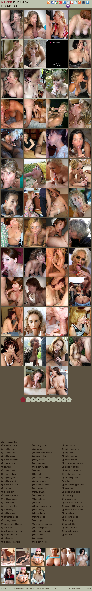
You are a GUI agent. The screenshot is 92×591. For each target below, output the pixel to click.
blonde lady (7, 492)
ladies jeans (38, 513)
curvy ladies (38, 449)
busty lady (7, 510)
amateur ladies (9, 445)
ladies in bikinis (9, 485)
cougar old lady (9, 535)
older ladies (68, 445)
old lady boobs (9, 499)
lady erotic (38, 460)
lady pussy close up (11, 531)
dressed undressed (42, 453)
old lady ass (8, 456)
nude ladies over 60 (72, 463)
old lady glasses (40, 485)
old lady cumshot (41, 445)
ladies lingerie (39, 528)
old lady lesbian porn (42, 524)
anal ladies (7, 449)
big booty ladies (9, 478)
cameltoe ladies (9, 517)
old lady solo (69, 513)
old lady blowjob (9, 495)
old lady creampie (10, 542)
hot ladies (37, 503)
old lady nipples (40, 542)
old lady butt (8, 513)
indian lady (38, 510)
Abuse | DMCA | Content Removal (14, 588)
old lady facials (40, 467)
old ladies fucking (41, 478)
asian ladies (8, 453)
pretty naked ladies (72, 474)
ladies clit (6, 528)
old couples (7, 538)
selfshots (67, 488)
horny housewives (41, 506)
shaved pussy (69, 499)
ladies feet (38, 474)
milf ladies (37, 535)
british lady (7, 503)
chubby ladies (8, 520)
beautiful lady (8, 474)
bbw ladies (7, 467)
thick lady (67, 520)
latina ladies (38, 517)
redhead (67, 481)
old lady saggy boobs (73, 485)
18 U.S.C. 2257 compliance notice (42, 588)
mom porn (37, 538)
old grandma (39, 488)
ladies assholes (9, 460)
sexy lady (67, 495)
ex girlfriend (38, 463)
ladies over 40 (69, 456)
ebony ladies (39, 456)
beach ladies (8, 470)
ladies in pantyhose (72, 470)
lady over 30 (69, 453)
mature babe (8, 463)
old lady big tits (9, 481)
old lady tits (68, 524)
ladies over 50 (69, 460)
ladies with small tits (72, 510)
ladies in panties (70, 467)
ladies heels (38, 499)
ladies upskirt (69, 528)
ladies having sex (71, 492)
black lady (7, 488)
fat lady (36, 470)
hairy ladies (38, 495)
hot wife (67, 535)
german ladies (39, 481)
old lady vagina (70, 531)
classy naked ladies (11, 524)
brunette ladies (9, 506)
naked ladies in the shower (75, 503)
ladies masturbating (42, 531)
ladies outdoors (70, 449)
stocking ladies (70, 517)
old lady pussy (70, 478)
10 (69, 400)
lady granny (38, 492)
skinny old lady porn (72, 506)
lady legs (37, 520)
